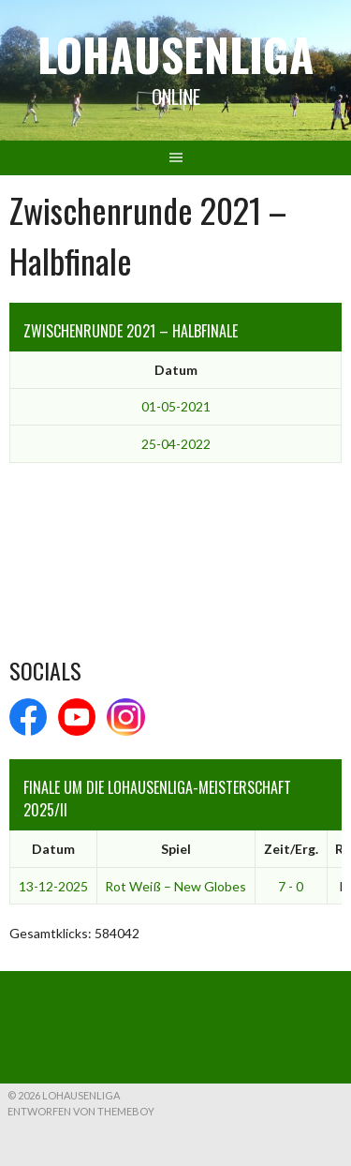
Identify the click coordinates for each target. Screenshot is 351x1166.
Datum (175, 370)
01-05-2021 (176, 406)
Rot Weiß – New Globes (175, 886)
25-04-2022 (176, 444)
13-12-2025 (53, 886)
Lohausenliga (175, 54)
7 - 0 (290, 886)
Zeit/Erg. (291, 849)
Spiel (176, 849)
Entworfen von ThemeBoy (80, 1111)
